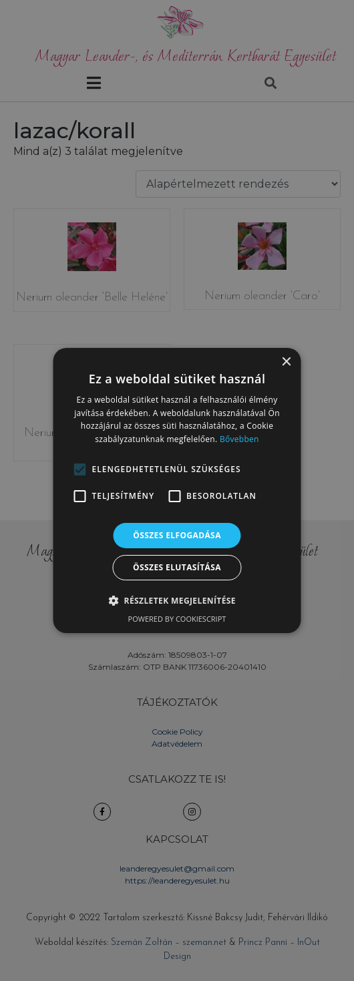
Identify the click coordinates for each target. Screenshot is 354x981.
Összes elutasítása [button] (177, 567)
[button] (80, 469)
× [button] (286, 362)
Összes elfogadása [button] (177, 535)
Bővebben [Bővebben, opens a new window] (239, 439)
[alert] (177, 490)
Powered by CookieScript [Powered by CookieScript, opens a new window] (177, 619)
